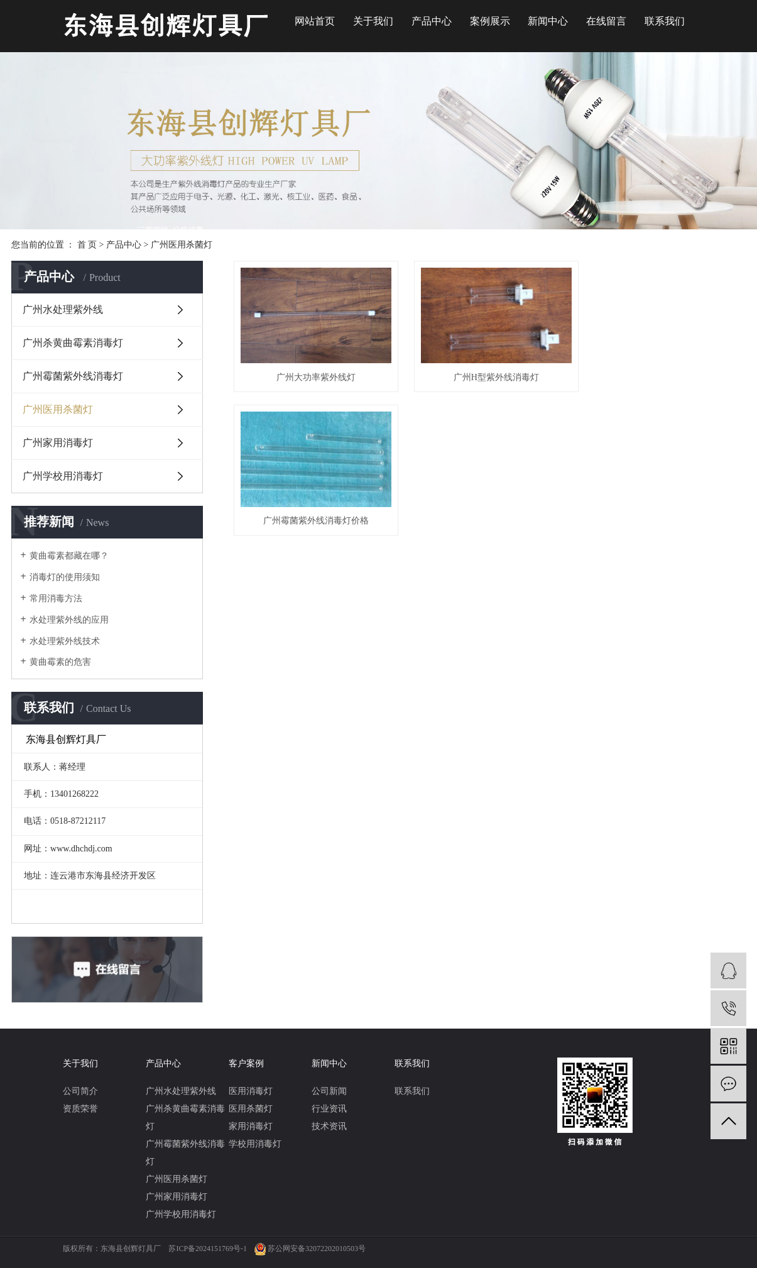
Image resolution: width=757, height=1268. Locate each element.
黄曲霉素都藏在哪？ (69, 555)
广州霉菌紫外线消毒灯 (73, 376)
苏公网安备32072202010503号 (317, 1248)
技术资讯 (329, 1126)
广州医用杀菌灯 (181, 244)
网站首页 (315, 21)
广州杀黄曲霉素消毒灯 (73, 342)
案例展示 (490, 21)
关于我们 (373, 21)
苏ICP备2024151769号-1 (207, 1248)
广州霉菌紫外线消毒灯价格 (666, 374)
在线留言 (606, 21)
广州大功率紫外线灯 (313, 374)
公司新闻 (329, 1091)
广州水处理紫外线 (63, 309)
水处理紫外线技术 (65, 641)
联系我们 (665, 21)
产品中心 (431, 21)
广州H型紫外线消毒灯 (489, 374)
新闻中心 (548, 21)
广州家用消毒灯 (58, 442)
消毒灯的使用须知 (65, 577)
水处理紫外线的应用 (69, 620)
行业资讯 (329, 1108)
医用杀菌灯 (251, 1108)
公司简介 (80, 1091)
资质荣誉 (80, 1108)
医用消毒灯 (251, 1091)
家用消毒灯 (251, 1126)
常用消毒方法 (56, 598)
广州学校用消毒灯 (63, 476)
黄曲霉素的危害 (60, 662)
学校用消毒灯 (255, 1144)
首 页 (87, 244)
